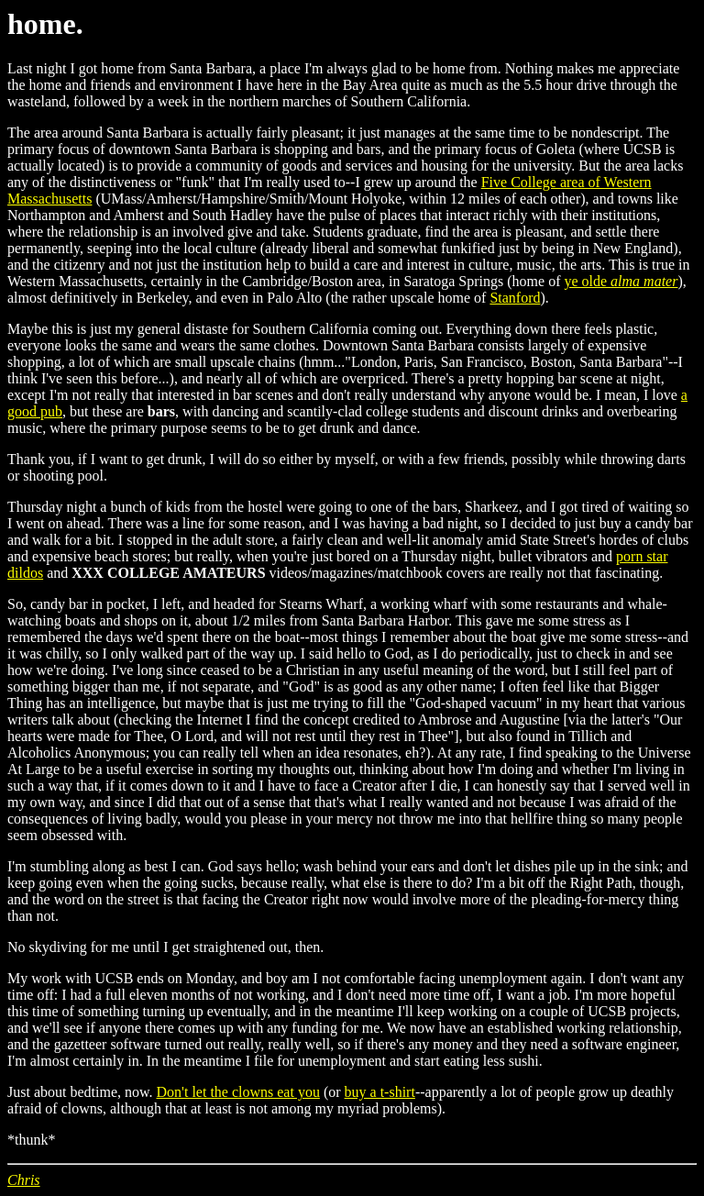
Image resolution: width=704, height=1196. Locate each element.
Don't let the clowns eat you (238, 1092)
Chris (23, 1180)
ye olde (620, 281)
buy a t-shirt (380, 1092)
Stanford (515, 297)
